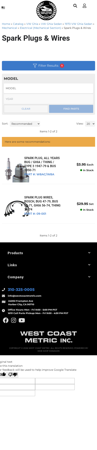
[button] (75, 6)
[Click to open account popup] (84, 6)
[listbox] (48, 88)
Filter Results (48, 66)
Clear (26, 108)
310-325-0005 (21, 294)
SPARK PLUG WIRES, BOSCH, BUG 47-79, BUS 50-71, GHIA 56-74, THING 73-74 (46, 208)
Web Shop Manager (48, 355)
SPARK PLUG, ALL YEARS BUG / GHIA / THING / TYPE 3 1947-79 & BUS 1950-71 (47, 166)
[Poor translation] (13, 380)
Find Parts (71, 108)
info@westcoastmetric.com (24, 300)
